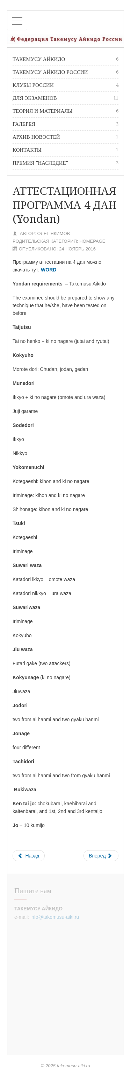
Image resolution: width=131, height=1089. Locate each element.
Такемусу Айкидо (65, 59)
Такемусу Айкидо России (65, 72)
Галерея (65, 123)
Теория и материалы (65, 111)
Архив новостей (65, 136)
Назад (28, 856)
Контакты (65, 149)
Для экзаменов (65, 98)
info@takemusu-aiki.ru (54, 917)
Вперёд (100, 856)
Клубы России (65, 85)
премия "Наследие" (65, 162)
